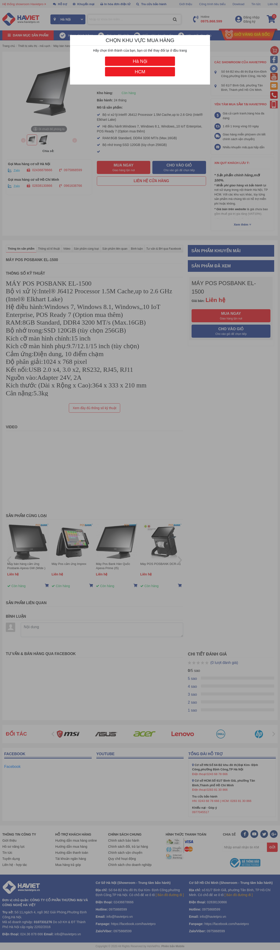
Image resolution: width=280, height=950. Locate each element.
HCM (140, 71)
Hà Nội (140, 61)
